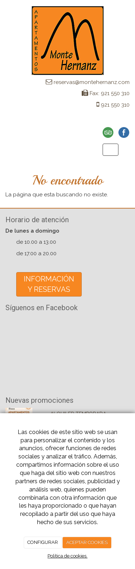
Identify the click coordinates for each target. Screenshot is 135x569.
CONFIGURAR (42, 542)
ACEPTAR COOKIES (87, 542)
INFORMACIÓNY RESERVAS (49, 284)
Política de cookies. (67, 556)
